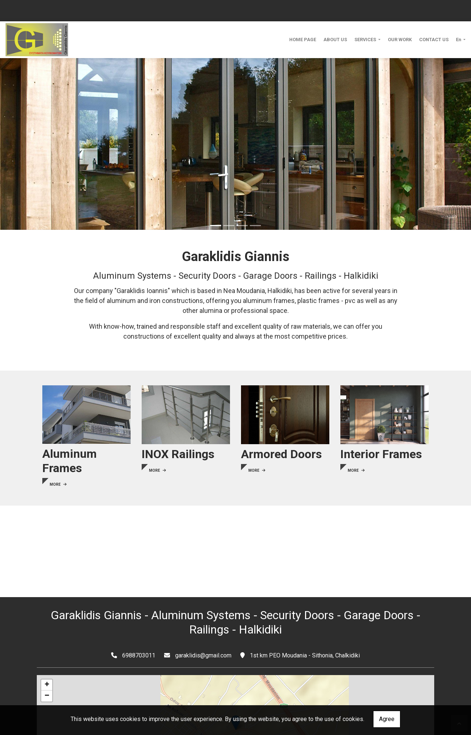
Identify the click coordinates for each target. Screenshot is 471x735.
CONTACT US (434, 39)
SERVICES (365, 39)
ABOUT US (335, 39)
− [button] (47, 696)
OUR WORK (400, 39)
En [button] (459, 39)
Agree (386, 719)
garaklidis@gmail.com (203, 655)
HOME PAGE (302, 39)
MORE (58, 484)
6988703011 (138, 655)
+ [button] (47, 685)
